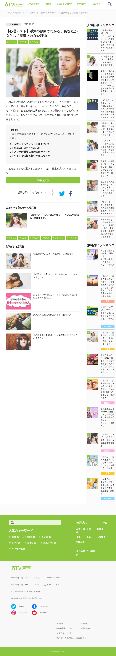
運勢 (78, 537)
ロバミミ (37, 578)
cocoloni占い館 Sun (19, 578)
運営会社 (60, 623)
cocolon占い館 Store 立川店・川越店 (26, 591)
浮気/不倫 (14, 24)
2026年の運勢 (18, 548)
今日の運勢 (80, 553)
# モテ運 (23, 42)
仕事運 (100, 529)
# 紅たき (46, 238)
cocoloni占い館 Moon (19, 585)
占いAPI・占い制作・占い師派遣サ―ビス (28, 598)
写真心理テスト (50, 543)
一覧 (105, 522)
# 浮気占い (34, 42)
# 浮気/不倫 (72, 238)
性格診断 (80, 542)
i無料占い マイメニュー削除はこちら (71, 638)
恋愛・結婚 (80, 531)
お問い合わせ (86, 628)
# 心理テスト (58, 238)
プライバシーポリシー (65, 633)
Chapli (36, 585)
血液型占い (47, 537)
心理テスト (17, 543)
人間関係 (101, 537)
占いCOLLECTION (52, 585)
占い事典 (91, 551)
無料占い (16, 537)
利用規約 (84, 623)
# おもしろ (11, 42)
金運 (89, 529)
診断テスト (32, 543)
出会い (90, 537)
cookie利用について (64, 628)
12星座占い (30, 537)
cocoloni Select (53, 578)
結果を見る (43, 180)
